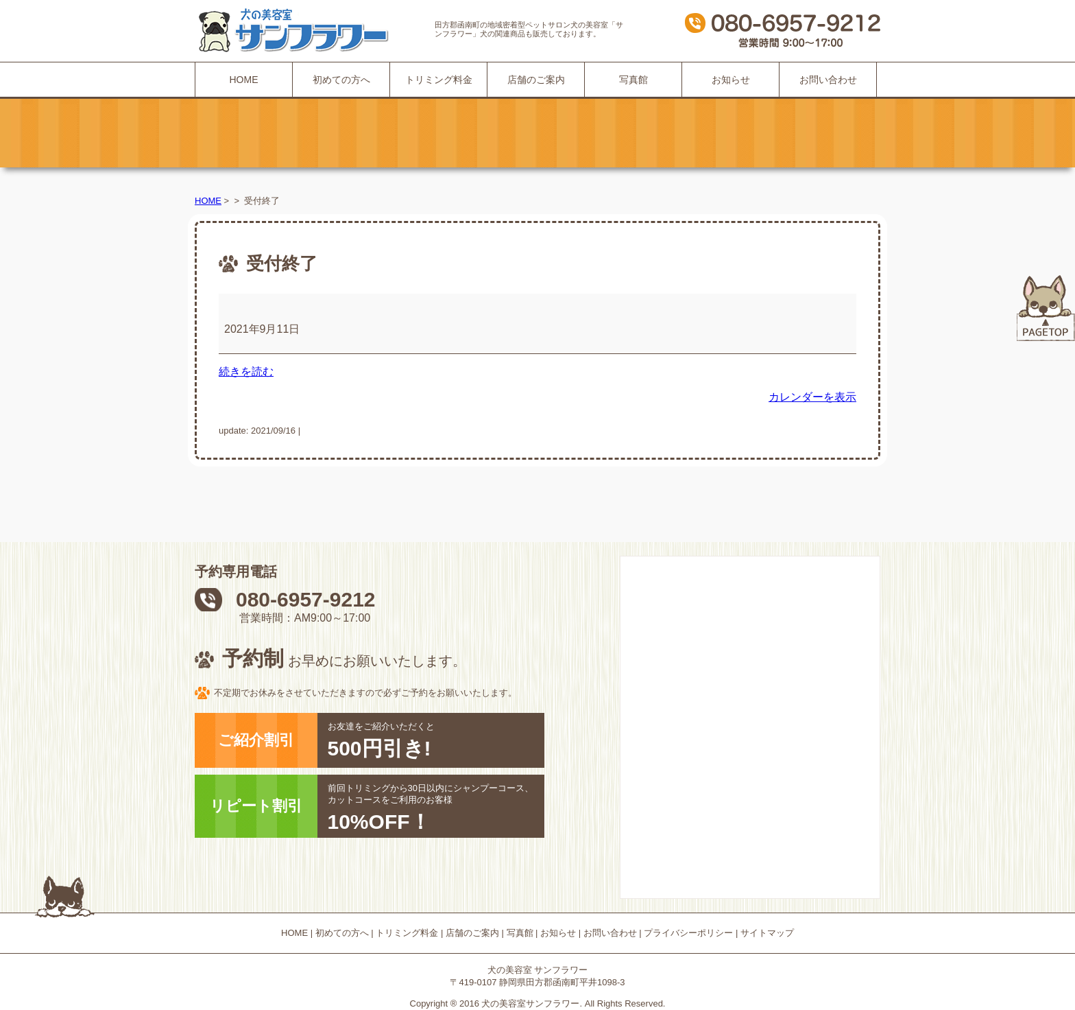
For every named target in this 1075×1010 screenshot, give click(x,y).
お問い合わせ (828, 79)
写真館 (633, 79)
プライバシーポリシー (688, 933)
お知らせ (731, 79)
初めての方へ (341, 79)
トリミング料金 (438, 79)
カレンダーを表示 (812, 397)
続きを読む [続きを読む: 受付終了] (246, 371)
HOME (244, 79)
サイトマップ (767, 933)
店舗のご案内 (536, 79)
